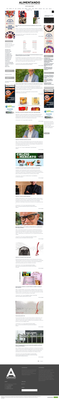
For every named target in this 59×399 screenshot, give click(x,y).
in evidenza (27, 34)
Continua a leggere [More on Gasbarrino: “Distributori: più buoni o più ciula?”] (40, 149)
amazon (35, 236)
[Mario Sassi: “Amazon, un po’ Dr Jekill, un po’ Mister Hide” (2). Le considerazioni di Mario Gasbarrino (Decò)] (29, 218)
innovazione (31, 206)
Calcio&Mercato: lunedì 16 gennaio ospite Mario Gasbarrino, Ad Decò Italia (28, 167)
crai (34, 34)
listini (34, 206)
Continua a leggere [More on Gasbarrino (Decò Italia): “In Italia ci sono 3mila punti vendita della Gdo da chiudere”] (40, 93)
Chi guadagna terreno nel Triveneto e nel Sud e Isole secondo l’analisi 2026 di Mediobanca (48, 68)
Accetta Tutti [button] (55, 397)
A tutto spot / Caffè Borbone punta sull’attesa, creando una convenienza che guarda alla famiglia (49, 76)
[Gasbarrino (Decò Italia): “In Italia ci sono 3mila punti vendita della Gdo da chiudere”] (29, 75)
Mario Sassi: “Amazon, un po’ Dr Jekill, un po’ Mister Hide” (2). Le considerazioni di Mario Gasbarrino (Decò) (29, 227)
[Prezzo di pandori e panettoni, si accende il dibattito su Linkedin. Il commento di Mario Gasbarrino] (29, 278)
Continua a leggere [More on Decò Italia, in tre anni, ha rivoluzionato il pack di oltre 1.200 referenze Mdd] (40, 121)
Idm (29, 206)
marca (21, 35)
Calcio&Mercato (35, 175)
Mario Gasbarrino (30, 64)
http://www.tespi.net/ (9, 388)
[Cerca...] (48, 12)
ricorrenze (29, 296)
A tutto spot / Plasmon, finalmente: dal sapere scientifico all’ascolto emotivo (49, 83)
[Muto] (51, 22)
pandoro (24, 296)
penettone (26, 296)
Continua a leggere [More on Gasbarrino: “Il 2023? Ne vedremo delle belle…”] (40, 208)
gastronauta (30, 324)
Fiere (26, 353)
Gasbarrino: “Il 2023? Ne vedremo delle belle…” (23, 196)
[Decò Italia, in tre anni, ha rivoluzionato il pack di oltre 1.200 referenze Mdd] (29, 104)
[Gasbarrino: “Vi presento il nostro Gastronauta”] (29, 249)
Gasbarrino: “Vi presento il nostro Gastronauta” (23, 257)
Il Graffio (27, 63)
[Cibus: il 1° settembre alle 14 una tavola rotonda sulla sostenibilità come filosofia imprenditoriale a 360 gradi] (29, 336)
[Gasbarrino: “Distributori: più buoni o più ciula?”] (29, 131)
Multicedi (17, 325)
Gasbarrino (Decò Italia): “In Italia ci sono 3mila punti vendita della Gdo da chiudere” (29, 83)
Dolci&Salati (27, 295)
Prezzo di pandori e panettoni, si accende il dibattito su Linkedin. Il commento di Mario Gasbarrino (29, 287)
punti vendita (24, 92)
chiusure (33, 91)
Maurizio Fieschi (33, 354)
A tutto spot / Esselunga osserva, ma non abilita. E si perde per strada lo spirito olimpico (48, 80)
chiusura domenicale (22, 64)
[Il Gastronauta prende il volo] (29, 307)
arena (19, 324)
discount (26, 206)
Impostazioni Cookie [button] (50, 397)
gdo (16, 92)
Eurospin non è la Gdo (8, 74)
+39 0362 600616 (8, 386)
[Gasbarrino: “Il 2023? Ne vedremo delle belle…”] (29, 188)
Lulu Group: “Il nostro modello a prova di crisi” (10, 82)
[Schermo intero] (52, 22)
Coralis (33, 34)
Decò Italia (26, 64)
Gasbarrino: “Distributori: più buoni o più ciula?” (23, 139)
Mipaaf (36, 354)
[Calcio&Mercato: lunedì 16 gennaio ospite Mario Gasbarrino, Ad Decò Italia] (29, 159)
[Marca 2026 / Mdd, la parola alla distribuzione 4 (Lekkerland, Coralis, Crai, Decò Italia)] (29, 17)
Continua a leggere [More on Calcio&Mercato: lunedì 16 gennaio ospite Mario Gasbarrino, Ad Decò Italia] (40, 177)
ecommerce (20, 237)
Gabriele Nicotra (26, 324)
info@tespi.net (9, 387)
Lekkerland (18, 35)
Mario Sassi (28, 237)
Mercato (30, 175)
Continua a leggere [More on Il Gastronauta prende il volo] (40, 326)
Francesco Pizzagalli (18, 354)
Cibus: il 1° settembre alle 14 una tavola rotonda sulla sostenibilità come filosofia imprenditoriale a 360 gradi (29, 345)
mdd (22, 35)
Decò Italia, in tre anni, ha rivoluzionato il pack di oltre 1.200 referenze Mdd (28, 112)
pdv (22, 92)
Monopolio (31, 237)
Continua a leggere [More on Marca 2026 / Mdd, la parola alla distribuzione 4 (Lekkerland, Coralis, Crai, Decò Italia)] (40, 36)
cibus (32, 353)
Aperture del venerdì (29, 205)
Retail (29, 34)
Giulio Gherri (27, 354)
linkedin (17, 296)
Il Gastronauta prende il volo (20, 315)
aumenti (20, 206)
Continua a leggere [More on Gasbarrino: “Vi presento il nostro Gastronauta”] (40, 268)
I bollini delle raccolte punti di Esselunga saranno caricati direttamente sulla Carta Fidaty (49, 64)
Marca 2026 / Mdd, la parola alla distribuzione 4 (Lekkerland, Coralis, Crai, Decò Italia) (28, 26)
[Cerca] (53, 12)
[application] (49, 20)
